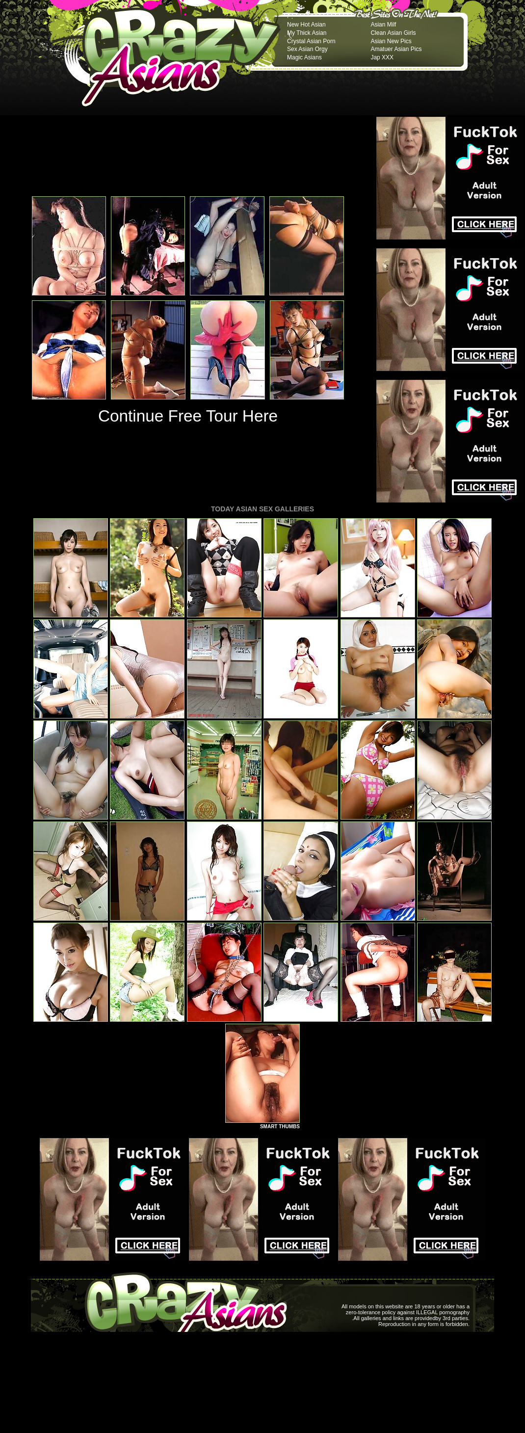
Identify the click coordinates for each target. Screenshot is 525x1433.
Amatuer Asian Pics (395, 49)
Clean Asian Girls (393, 32)
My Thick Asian (306, 32)
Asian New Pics (390, 41)
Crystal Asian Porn (311, 41)
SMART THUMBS (280, 1126)
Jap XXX (382, 57)
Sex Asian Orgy (307, 49)
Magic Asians (304, 57)
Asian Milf (383, 24)
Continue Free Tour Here (188, 416)
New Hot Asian (306, 24)
